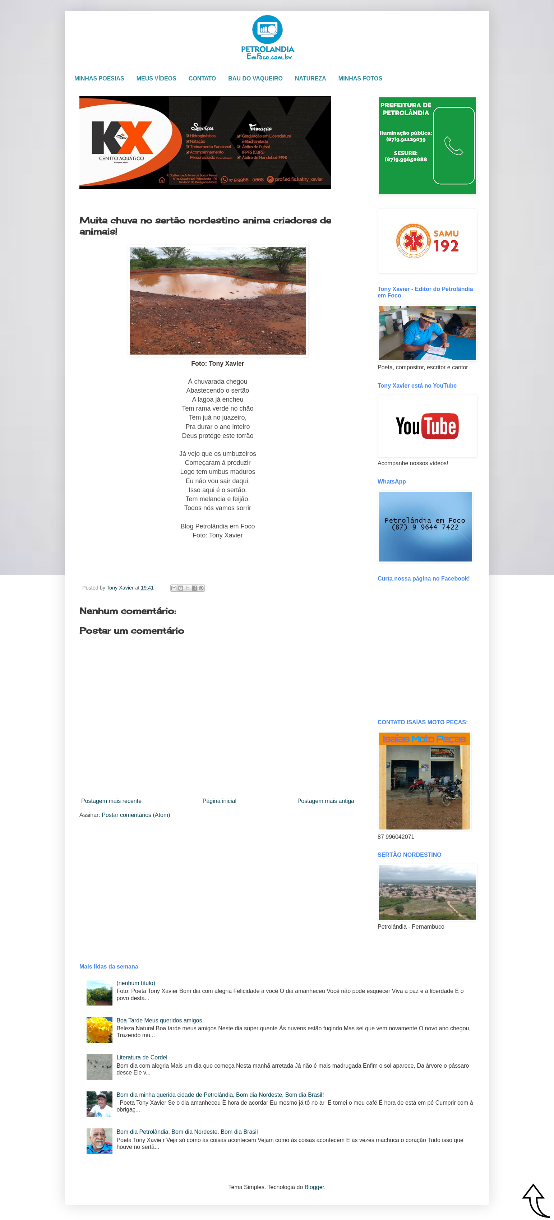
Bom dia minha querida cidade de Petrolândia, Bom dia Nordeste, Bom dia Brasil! (220, 1095)
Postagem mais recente (111, 801)
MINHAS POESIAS (99, 78)
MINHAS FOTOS (360, 78)
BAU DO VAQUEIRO (255, 78)
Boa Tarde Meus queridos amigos (159, 1020)
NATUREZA (310, 78)
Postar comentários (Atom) (136, 815)
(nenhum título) (135, 983)
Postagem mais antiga (325, 801)
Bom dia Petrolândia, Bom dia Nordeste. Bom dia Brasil (187, 1132)
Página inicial (219, 801)
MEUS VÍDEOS (156, 78)
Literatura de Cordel (141, 1057)
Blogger (314, 1187)
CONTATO (202, 78)
